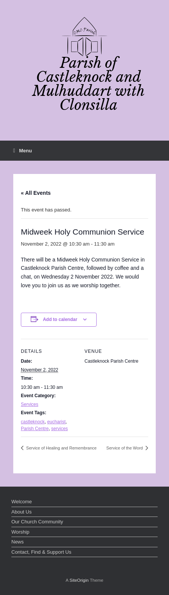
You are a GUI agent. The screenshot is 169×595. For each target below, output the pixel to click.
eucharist (56, 421)
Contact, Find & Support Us (41, 552)
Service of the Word (125, 448)
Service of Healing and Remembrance (61, 448)
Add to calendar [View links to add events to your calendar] (60, 319)
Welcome (21, 501)
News (17, 542)
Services (29, 404)
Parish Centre (35, 428)
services (59, 428)
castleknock (33, 421)
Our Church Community (37, 522)
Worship (20, 532)
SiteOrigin (79, 580)
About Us (21, 512)
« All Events (36, 193)
